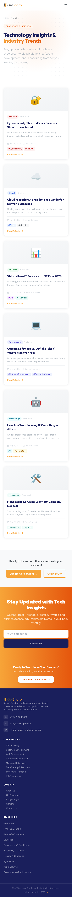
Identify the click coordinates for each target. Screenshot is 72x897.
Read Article (15, 154)
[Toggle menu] (65, 5)
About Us (9, 790)
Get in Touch (54, 573)
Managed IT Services (15, 763)
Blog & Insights (12, 799)
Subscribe (36, 645)
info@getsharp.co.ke (17, 723)
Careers (9, 803)
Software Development (16, 749)
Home (7, 17)
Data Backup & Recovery (17, 767)
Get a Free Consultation (36, 679)
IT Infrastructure (13, 776)
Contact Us (10, 808)
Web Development (14, 754)
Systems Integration (15, 771)
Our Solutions (12, 795)
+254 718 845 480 (16, 717)
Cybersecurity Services (16, 758)
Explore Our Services (24, 573)
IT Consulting (11, 745)
